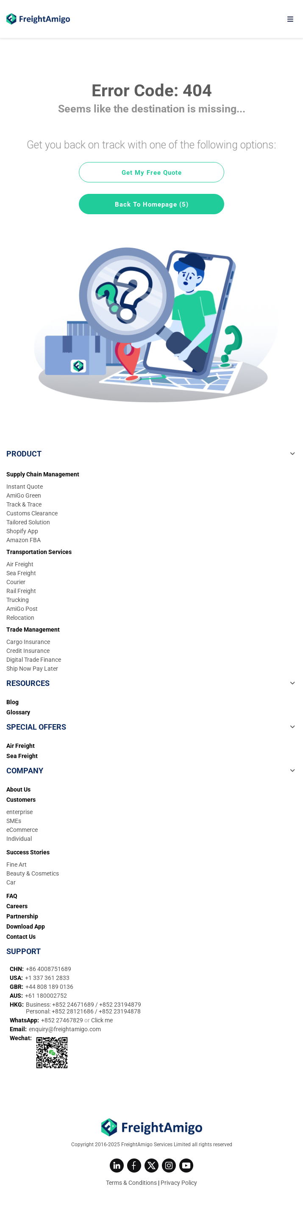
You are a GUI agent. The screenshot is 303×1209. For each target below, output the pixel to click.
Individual (19, 838)
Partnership (22, 916)
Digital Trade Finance (33, 659)
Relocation (20, 617)
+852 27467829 (62, 1020)
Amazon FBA (23, 540)
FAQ (11, 896)
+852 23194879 (120, 1004)
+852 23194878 (120, 1011)
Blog (12, 702)
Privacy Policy (179, 1182)
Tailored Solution (28, 522)
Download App (25, 926)
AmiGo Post (22, 608)
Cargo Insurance (28, 641)
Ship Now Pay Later (32, 668)
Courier (15, 582)
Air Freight (19, 564)
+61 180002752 (46, 995)
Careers (17, 906)
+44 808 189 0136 (49, 986)
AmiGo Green (23, 495)
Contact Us (21, 936)
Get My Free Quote (152, 172)
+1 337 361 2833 (47, 977)
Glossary (18, 712)
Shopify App (22, 531)
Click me (102, 1020)
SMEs (13, 820)
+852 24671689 (73, 1004)
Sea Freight (21, 573)
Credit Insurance (28, 650)
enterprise (19, 812)
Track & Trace (24, 504)
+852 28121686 (73, 1011)
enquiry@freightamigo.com (65, 1029)
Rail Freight (21, 591)
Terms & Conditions (131, 1182)
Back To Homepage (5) (152, 204)
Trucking (17, 599)
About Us (18, 789)
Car (11, 882)
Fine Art (16, 864)
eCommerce (22, 829)
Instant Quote (24, 486)
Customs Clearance (32, 513)
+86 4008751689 (48, 969)
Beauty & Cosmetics (32, 873)
